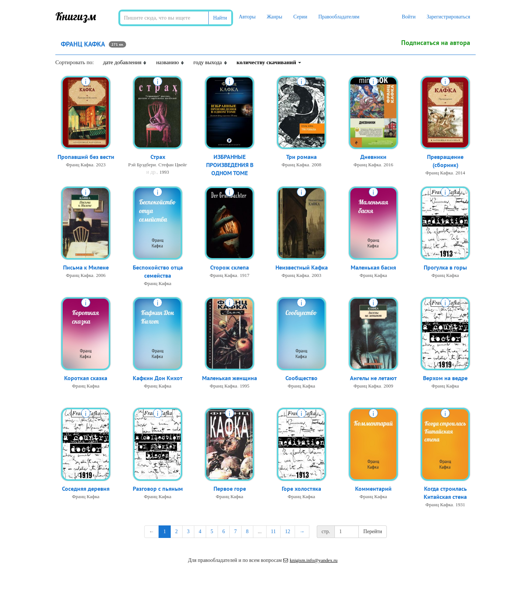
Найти (220, 18)
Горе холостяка (301, 489)
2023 (100, 165)
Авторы (247, 17)
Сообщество (301, 378)
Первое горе (230, 489)
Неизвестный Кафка (301, 267)
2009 (388, 386)
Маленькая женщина (229, 378)
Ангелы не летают (373, 378)
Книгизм (75, 16)
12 (287, 531)
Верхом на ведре (445, 378)
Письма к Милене (86, 267)
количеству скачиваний (269, 62)
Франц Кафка (79, 165)
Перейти (372, 531)
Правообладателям (338, 17)
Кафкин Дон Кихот (158, 378)
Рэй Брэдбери (142, 165)
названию (170, 62)
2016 (388, 165)
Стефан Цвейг (172, 165)
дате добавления (125, 62)
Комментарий (373, 489)
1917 (244, 275)
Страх (157, 157)
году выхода (211, 62)
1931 (460, 505)
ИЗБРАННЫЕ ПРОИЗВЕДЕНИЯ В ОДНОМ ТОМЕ (229, 165)
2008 (316, 165)
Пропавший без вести (86, 157)
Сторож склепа (229, 267)
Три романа (301, 157)
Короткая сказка (85, 378)
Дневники (373, 157)
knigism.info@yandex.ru (310, 560)
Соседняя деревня (86, 489)
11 (273, 531)
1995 (244, 386)
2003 (316, 275)
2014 (460, 173)
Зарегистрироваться (448, 17)
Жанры (274, 17)
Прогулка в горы (445, 267)
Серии (300, 17)
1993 (164, 172)
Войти (408, 17)
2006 (100, 275)
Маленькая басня (373, 267)
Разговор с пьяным (158, 489)
